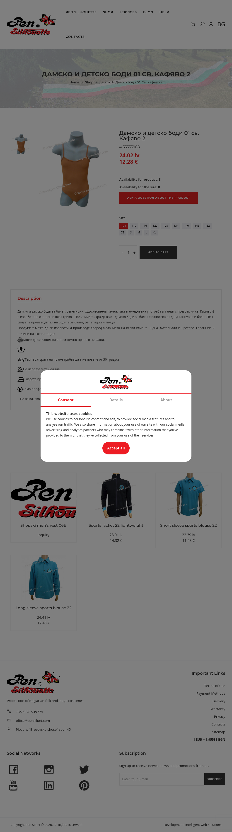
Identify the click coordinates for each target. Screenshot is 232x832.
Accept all (116, 448)
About (166, 400)
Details (116, 400)
